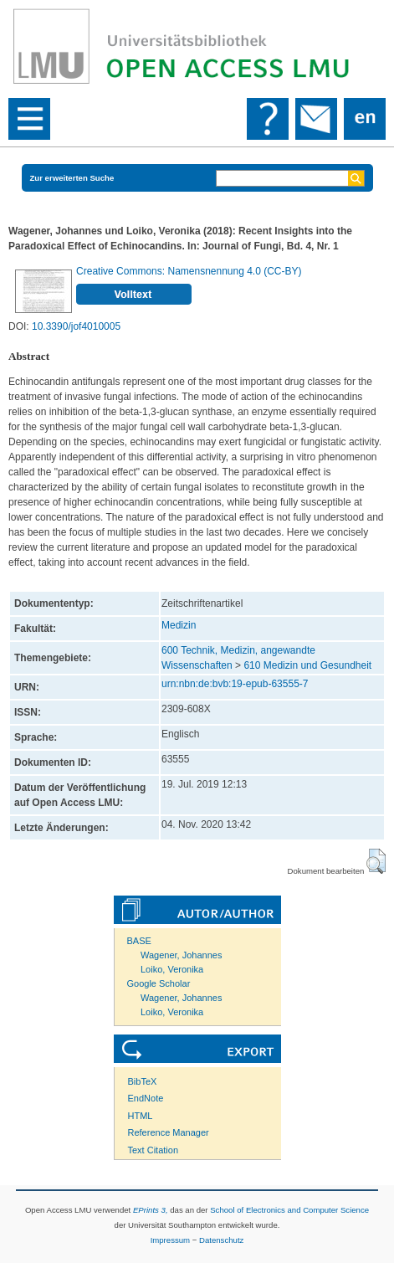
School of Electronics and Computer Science (289, 1209)
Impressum (170, 1240)
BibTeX (142, 1081)
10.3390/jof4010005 (76, 326)
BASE (139, 941)
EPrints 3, (150, 1209)
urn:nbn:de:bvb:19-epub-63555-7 (234, 684)
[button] (376, 861)
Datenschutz (221, 1240)
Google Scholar (159, 983)
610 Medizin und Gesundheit (307, 665)
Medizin (178, 625)
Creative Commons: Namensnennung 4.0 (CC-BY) (188, 271)
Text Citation (153, 1150)
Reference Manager (168, 1132)
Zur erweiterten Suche (72, 177)
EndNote (146, 1098)
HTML (140, 1116)
